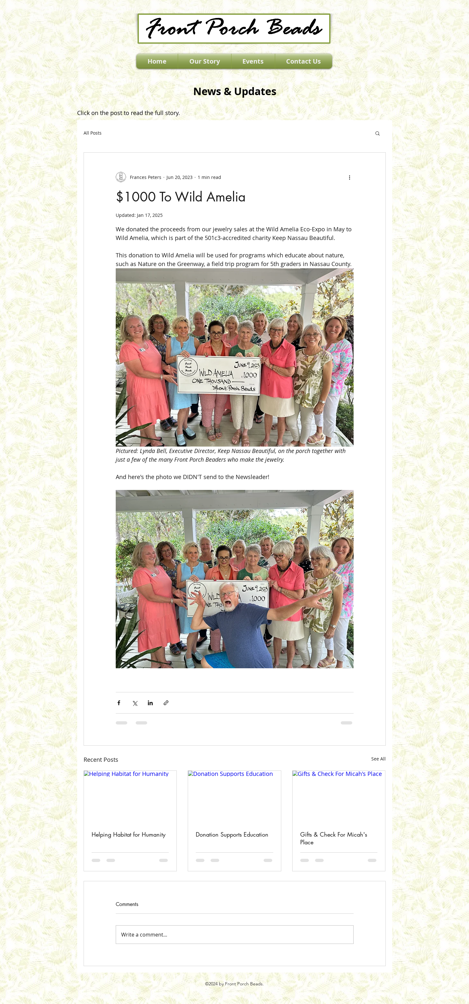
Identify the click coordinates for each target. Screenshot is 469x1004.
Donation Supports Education (232, 834)
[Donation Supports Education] (234, 797)
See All (378, 759)
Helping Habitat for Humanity (129, 834)
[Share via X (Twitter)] (134, 703)
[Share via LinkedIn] (150, 703)
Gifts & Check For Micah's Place (333, 838)
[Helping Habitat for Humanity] (130, 797)
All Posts (93, 133)
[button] (377, 133)
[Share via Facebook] (119, 703)
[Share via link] (166, 703)
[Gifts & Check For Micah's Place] (339, 797)
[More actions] (350, 177)
